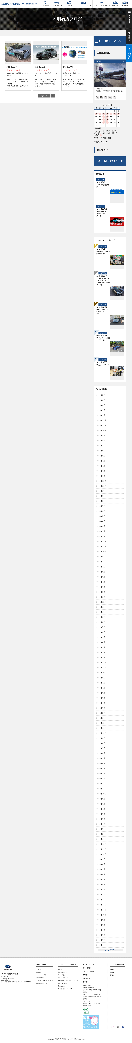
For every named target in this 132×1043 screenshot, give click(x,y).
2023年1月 (100, 597)
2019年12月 (101, 784)
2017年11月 (101, 910)
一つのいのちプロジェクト (102, 3)
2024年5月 (100, 516)
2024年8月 (100, 501)
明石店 (98, 61)
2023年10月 (101, 551)
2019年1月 (100, 839)
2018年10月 (101, 854)
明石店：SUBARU (103, 365)
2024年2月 (100, 531)
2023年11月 (101, 546)
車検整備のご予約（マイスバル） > (68, 980)
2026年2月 (100, 410)
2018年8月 (100, 864)
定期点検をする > (63, 972)
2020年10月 (101, 733)
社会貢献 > (86, 978)
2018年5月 (100, 879)
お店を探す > (40, 977)
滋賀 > (112, 975)
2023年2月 (100, 592)
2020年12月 (101, 723)
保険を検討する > (63, 983)
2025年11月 (101, 425)
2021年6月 (100, 693)
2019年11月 (101, 789)
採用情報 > (86, 982)
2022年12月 (101, 602)
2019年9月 (100, 799)
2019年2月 (100, 834)
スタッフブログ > (63, 977)
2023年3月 (100, 587)
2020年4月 (100, 763)
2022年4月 (100, 642)
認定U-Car (69, 3)
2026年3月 (100, 405)
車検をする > (61, 969)
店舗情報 (46, 3)
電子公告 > (86, 999)
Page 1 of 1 (44, 96)
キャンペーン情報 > (41, 975)
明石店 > (101, 180)
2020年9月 (100, 738)
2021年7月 (100, 688)
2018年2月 (100, 895)
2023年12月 (101, 541)
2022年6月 (100, 632)
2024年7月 (100, 506)
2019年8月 (100, 804)
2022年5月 (100, 637)
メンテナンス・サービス (83, 3)
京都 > (112, 972)
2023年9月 (100, 557)
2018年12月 (101, 844)
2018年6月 (100, 874)
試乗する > (39, 972)
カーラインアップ (56, 3)
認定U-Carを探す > (41, 983)
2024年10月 (101, 491)
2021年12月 (101, 662)
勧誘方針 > (86, 992)
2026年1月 (100, 415)
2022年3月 (100, 647)
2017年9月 (100, 920)
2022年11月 (101, 607)
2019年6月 (100, 814)
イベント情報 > (88, 968)
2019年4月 (100, 824)
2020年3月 (100, 768)
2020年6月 (100, 753)
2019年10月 (101, 794)
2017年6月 (100, 935)
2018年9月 (100, 859)
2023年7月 (100, 567)
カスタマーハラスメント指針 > (91, 994)
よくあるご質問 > (88, 971)
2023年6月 (100, 572)
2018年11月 (101, 849)
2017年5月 (100, 940)
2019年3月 (100, 829)
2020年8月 (100, 743)
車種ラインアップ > (41, 969)
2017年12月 (101, 905)
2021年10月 (101, 673)
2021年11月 (101, 668)
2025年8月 (100, 440)
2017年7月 (100, 930)
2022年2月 (100, 652)
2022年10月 (101, 612)
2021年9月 (100, 678)
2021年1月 (100, 718)
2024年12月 (101, 481)
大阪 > (112, 969)
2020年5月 (100, 758)
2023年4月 (100, 582)
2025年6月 (100, 451)
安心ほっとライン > (63, 986)
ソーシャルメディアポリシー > (91, 1003)
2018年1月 (100, 900)
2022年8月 (100, 622)
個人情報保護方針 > (88, 987)
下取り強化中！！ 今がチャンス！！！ (103, 214)
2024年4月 (100, 521)
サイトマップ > (87, 1005)
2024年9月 (100, 496)
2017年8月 (100, 925)
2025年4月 (100, 461)
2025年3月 (100, 466)
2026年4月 (100, 400)
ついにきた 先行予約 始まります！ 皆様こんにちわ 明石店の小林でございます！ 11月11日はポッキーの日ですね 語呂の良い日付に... (46, 79)
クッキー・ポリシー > (89, 1001)
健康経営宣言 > (87, 985)
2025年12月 (101, 420)
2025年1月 (100, 476)
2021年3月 (100, 708)
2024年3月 (100, 526)
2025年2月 (100, 471)
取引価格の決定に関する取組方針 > (92, 996)
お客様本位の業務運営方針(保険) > (92, 990)
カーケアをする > (63, 975)
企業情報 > (86, 975)
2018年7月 (100, 869)
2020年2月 (100, 773)
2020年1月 (100, 778)
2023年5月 (100, 577)
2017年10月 (101, 915)
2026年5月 (100, 395)
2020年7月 (100, 748)
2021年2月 (100, 713)
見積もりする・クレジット (44, 980)
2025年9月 (100, 435)
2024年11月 (101, 486)
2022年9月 (100, 617)
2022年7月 (100, 627)
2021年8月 (100, 683)
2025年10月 (101, 430)
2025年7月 (100, 446)
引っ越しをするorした (65, 989)
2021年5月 (100, 698)
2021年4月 (100, 703)
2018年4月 (100, 884)
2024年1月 (100, 536)
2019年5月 (100, 819)
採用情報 (115, 3)
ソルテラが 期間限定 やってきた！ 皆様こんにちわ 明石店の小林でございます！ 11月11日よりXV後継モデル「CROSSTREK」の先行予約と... (18, 80)
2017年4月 (100, 945)
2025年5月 (100, 456)
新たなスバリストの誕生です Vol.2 (103, 312)
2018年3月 (100, 889)
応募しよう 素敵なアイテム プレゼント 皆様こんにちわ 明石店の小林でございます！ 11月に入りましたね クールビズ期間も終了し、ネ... (74, 79)
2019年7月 (100, 809)
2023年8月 (100, 562)
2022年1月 (100, 657)
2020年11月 (101, 728)
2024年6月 (100, 511)
